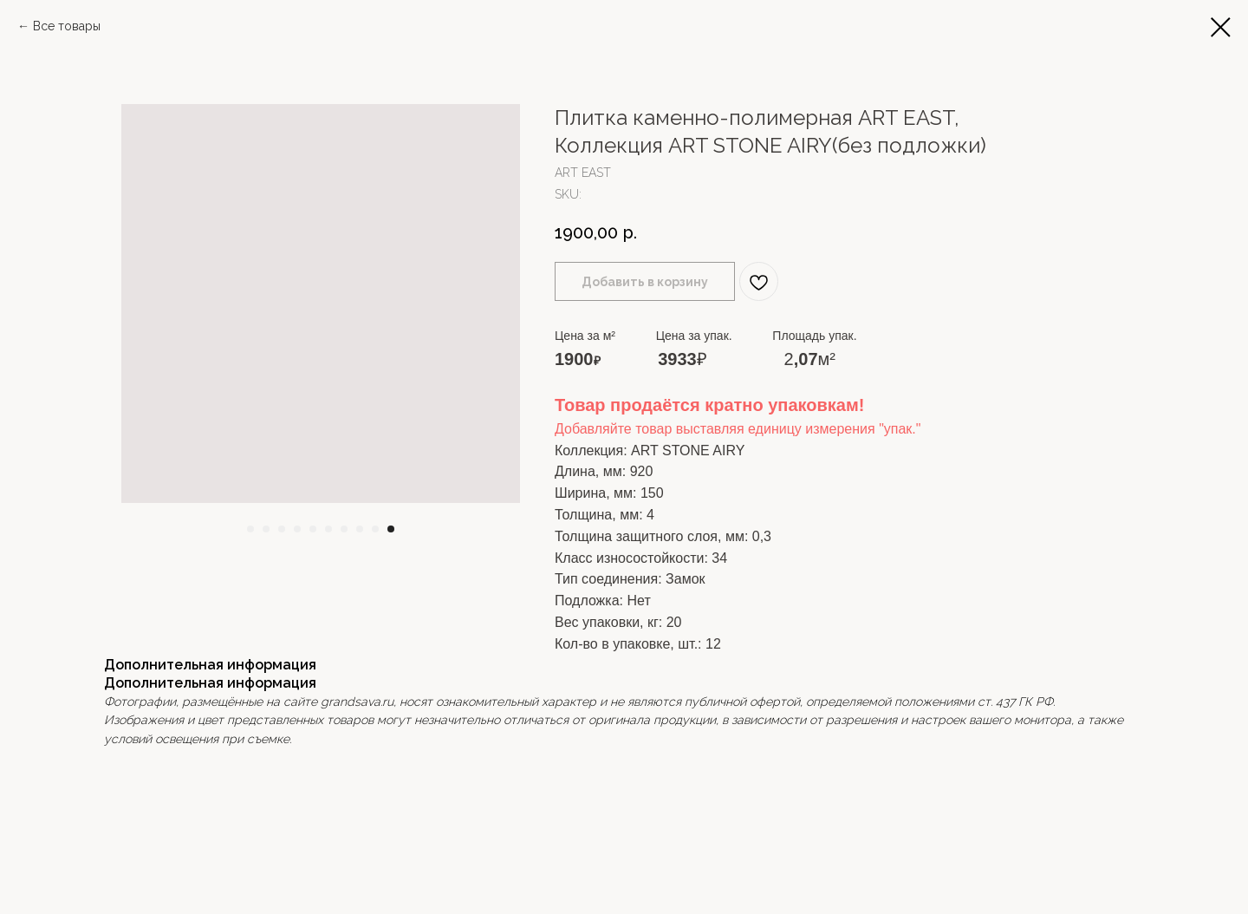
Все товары (67, 26)
